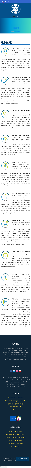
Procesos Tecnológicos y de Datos (15, 401)
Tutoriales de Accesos (15, 432)
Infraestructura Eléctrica (15, 398)
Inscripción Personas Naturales (15, 438)
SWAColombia (23, 460)
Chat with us (3, 467)
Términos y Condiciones (15, 443)
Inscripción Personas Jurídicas (15, 435)
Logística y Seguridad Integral (15, 404)
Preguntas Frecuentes (15, 407)
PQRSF (15, 410)
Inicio (12, 32)
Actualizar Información (15, 441)
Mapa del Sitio (15, 446)
